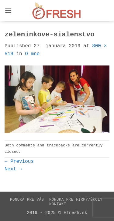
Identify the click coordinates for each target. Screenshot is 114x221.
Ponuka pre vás (27, 200)
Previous (19, 161)
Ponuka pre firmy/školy (75, 200)
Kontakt (57, 204)
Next (13, 169)
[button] (8, 10)
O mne (32, 54)
